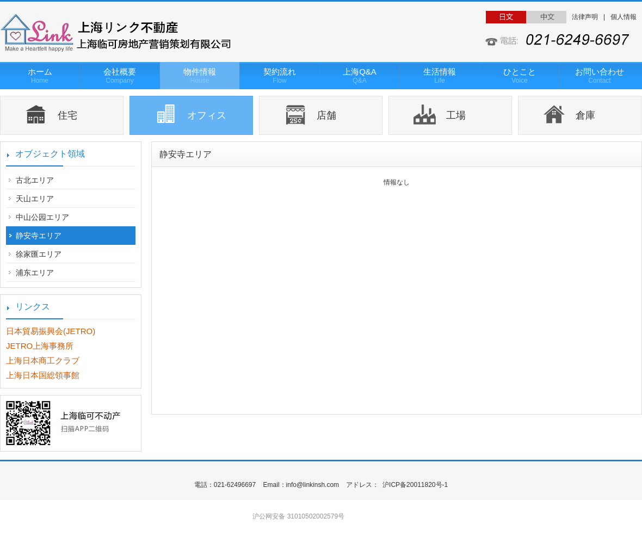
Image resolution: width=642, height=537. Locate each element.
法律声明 (585, 17)
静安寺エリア (38, 235)
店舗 (326, 115)
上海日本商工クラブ (42, 360)
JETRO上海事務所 (39, 345)
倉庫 (585, 115)
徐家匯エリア (38, 254)
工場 (456, 115)
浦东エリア (35, 272)
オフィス (206, 115)
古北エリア (35, 180)
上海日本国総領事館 (42, 375)
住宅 (67, 115)
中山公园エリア (42, 217)
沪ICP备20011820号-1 (414, 485)
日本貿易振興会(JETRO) (50, 331)
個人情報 (623, 17)
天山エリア (35, 198)
